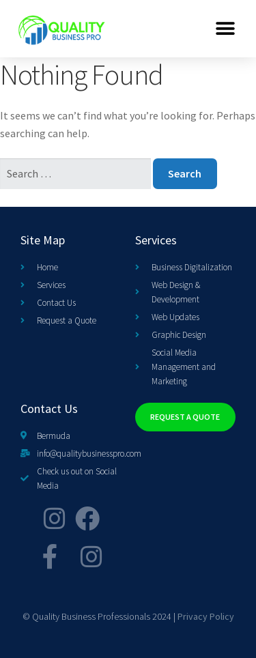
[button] (225, 28)
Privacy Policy (205, 616)
